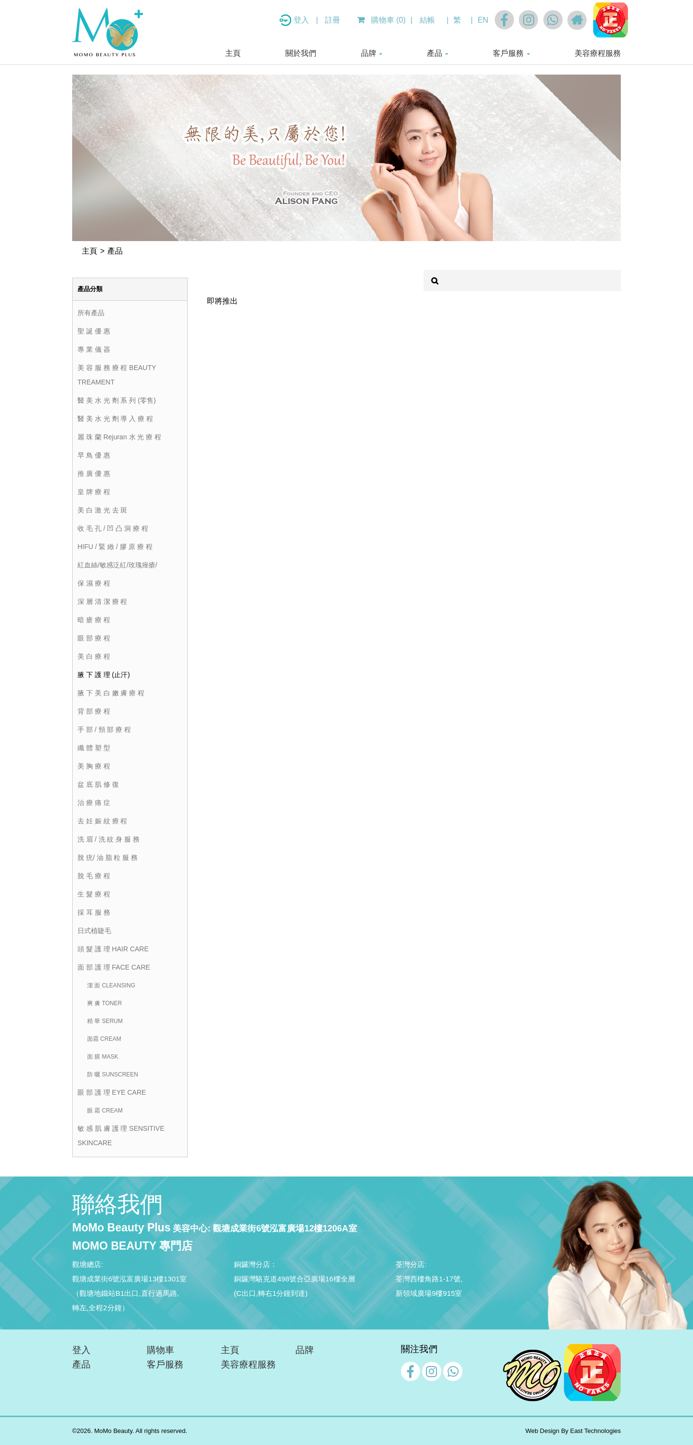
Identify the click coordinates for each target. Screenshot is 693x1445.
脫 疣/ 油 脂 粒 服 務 (107, 857)
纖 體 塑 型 (93, 748)
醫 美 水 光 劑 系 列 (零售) (116, 400)
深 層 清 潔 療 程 (102, 601)
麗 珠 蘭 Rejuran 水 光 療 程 (119, 437)
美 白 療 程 (93, 656)
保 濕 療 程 (93, 583)
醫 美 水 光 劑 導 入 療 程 (115, 418)
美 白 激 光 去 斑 (102, 510)
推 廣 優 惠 (93, 473)
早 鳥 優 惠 (93, 455)
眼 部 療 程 (93, 638)
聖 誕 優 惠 (93, 331)
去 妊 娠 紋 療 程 (102, 821)
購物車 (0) (381, 20)
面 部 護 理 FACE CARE (113, 967)
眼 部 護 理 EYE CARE (111, 1092)
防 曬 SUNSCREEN (112, 1074)
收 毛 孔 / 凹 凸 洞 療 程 (112, 528)
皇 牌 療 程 (93, 492)
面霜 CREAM (104, 1039)
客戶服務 (508, 53)
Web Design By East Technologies (573, 1430)
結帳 (427, 20)
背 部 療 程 (93, 711)
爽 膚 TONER (104, 1003)
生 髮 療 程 (93, 894)
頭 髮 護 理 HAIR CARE (113, 949)
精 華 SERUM (105, 1021)
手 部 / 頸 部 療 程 (104, 729)
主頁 (233, 53)
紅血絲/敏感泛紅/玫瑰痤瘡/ (117, 565)
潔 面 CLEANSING (111, 985)
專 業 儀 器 (93, 349)
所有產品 (90, 313)
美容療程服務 (598, 53)
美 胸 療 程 (93, 766)
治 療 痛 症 (93, 802)
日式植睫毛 (94, 930)
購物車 (160, 1350)
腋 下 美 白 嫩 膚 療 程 (110, 693)
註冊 (332, 20)
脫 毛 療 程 (93, 876)
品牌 (368, 53)
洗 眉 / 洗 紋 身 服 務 (108, 839)
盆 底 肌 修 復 (98, 784)
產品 (434, 53)
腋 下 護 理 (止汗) (103, 674)
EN (482, 20)
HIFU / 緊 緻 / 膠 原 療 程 (115, 546)
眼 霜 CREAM (105, 1110)
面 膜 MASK (102, 1056)
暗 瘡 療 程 (93, 620)
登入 (302, 20)
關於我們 (300, 53)
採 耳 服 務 (93, 912)
